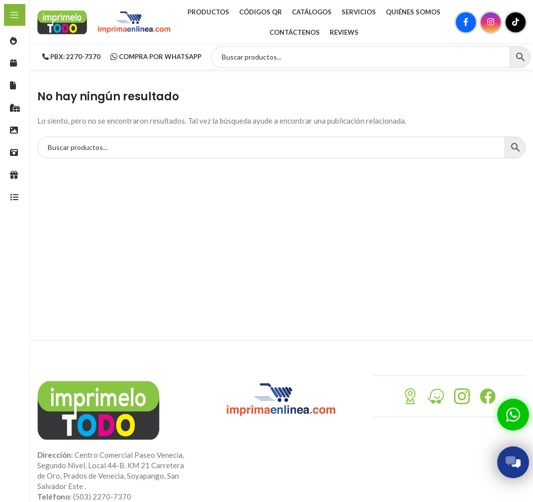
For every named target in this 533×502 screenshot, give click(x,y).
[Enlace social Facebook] (466, 22)
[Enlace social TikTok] (516, 22)
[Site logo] (62, 21)
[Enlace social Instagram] (491, 22)
